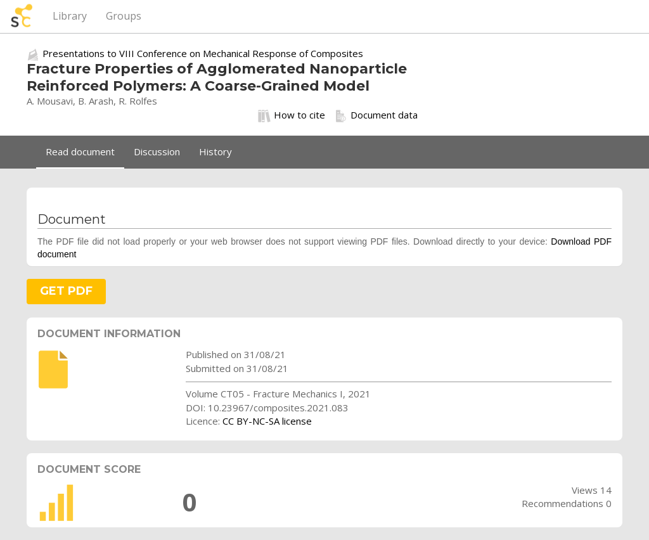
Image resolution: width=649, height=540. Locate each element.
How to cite (291, 115)
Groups (123, 16)
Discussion (157, 151)
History (215, 151)
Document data (376, 115)
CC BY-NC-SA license (267, 421)
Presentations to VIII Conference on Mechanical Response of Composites (202, 53)
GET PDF (66, 291)
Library (70, 16)
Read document (80, 151)
